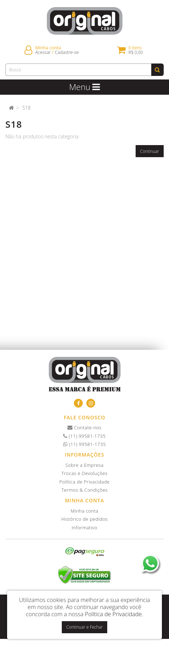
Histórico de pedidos (84, 519)
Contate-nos (84, 427)
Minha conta (84, 511)
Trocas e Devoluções (84, 473)
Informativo (84, 527)
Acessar (43, 52)
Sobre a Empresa (84, 465)
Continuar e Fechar (84, 627)
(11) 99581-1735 (84, 436)
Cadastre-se (66, 52)
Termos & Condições (84, 490)
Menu (84, 87)
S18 (26, 107)
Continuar (149, 151)
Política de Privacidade (84, 482)
